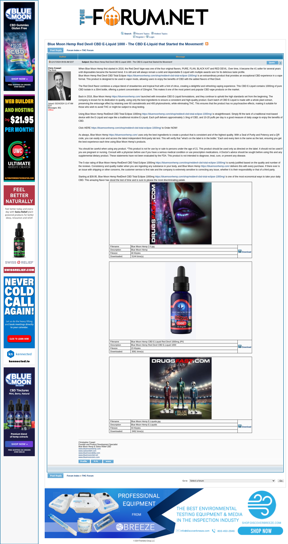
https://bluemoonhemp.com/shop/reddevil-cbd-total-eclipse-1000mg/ (162, 75)
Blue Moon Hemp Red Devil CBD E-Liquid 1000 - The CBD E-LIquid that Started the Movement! (125, 44)
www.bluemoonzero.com (89, 457)
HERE (87, 128)
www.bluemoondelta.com (89, 453)
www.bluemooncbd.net (88, 455)
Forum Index (73, 50)
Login (150, 37)
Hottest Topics (161, 34)
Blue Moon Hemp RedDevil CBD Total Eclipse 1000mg (113, 114)
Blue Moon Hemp (102, 96)
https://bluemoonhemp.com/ (126, 96)
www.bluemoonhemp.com (90, 449)
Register (138, 37)
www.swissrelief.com (87, 451)
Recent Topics (143, 34)
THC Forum (88, 50)
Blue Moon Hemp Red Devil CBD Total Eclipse (102, 75)
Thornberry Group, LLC (147, 541)
